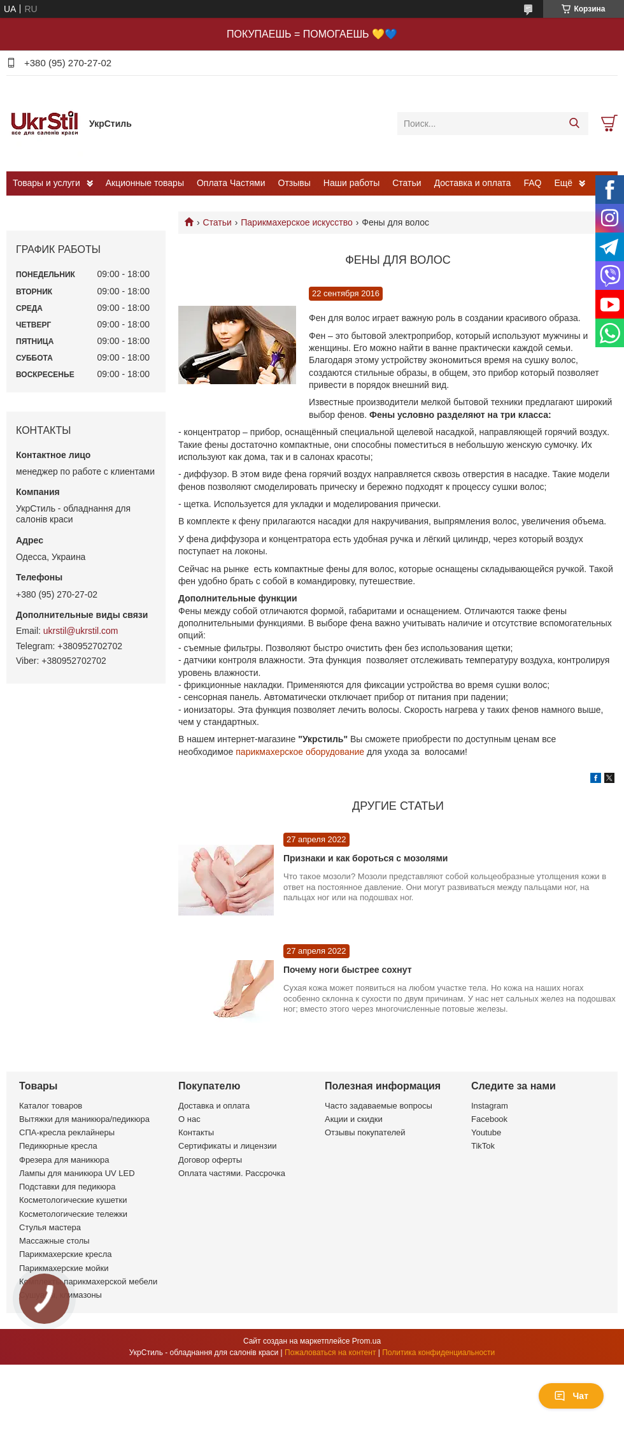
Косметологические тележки (73, 1214)
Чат (571, 1396)
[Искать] (574, 123)
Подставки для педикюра (67, 1186)
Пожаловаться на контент (330, 1352)
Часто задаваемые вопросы (378, 1105)
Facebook (489, 1119)
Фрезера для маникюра (64, 1160)
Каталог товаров (50, 1105)
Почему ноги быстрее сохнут (347, 970)
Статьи (406, 183)
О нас (189, 1119)
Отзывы (294, 183)
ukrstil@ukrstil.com (80, 631)
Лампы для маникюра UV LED (77, 1173)
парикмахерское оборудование (300, 752)
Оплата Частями (231, 183)
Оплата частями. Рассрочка (231, 1173)
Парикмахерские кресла (65, 1254)
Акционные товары (145, 183)
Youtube (486, 1132)
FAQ (532, 183)
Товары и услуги (46, 183)
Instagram (489, 1105)
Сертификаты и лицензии (227, 1146)
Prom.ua (366, 1341)
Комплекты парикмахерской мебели (88, 1281)
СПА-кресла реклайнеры (67, 1132)
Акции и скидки (354, 1119)
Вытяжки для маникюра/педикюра (84, 1119)
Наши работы (351, 183)
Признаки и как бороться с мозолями (365, 858)
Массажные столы (54, 1241)
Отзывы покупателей (365, 1132)
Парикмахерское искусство (297, 222)
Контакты (196, 1132)
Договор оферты (210, 1160)
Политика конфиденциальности (438, 1352)
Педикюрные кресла (58, 1146)
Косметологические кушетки (73, 1200)
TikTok (483, 1146)
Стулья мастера (50, 1227)
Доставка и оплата (472, 183)
